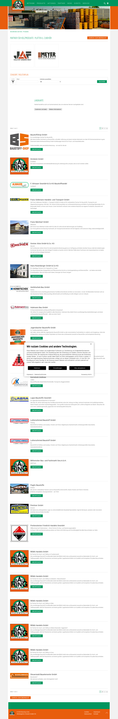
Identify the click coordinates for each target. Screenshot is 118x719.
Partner (61, 3)
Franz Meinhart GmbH (39, 222)
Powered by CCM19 (86, 374)
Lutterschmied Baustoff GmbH (43, 420)
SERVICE (86, 3)
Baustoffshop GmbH (38, 135)
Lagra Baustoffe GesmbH (40, 398)
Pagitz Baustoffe (37, 485)
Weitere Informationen (55, 109)
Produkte (41, 3)
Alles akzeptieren (79, 368)
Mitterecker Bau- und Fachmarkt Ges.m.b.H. (48, 460)
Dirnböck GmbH (36, 159)
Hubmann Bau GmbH (39, 307)
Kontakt (96, 714)
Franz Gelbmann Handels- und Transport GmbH (49, 200)
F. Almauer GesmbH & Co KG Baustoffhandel (48, 183)
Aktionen (52, 3)
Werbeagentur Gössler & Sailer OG (26, 714)
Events (77, 3)
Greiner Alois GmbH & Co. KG (42, 243)
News (69, 3)
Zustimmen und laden (41, 109)
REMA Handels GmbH (39, 552)
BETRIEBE (31, 3)
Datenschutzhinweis (40, 374)
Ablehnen (37, 368)
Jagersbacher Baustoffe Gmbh (43, 328)
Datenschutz (88, 714)
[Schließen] (91, 344)
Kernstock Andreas (38, 377)
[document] (59, 355)
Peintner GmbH (36, 505)
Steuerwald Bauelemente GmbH (43, 674)
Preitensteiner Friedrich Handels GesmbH (47, 525)
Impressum (97, 712)
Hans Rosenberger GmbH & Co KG (44, 266)
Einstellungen (57, 368)
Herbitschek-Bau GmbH (40, 287)
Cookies (86, 712)
